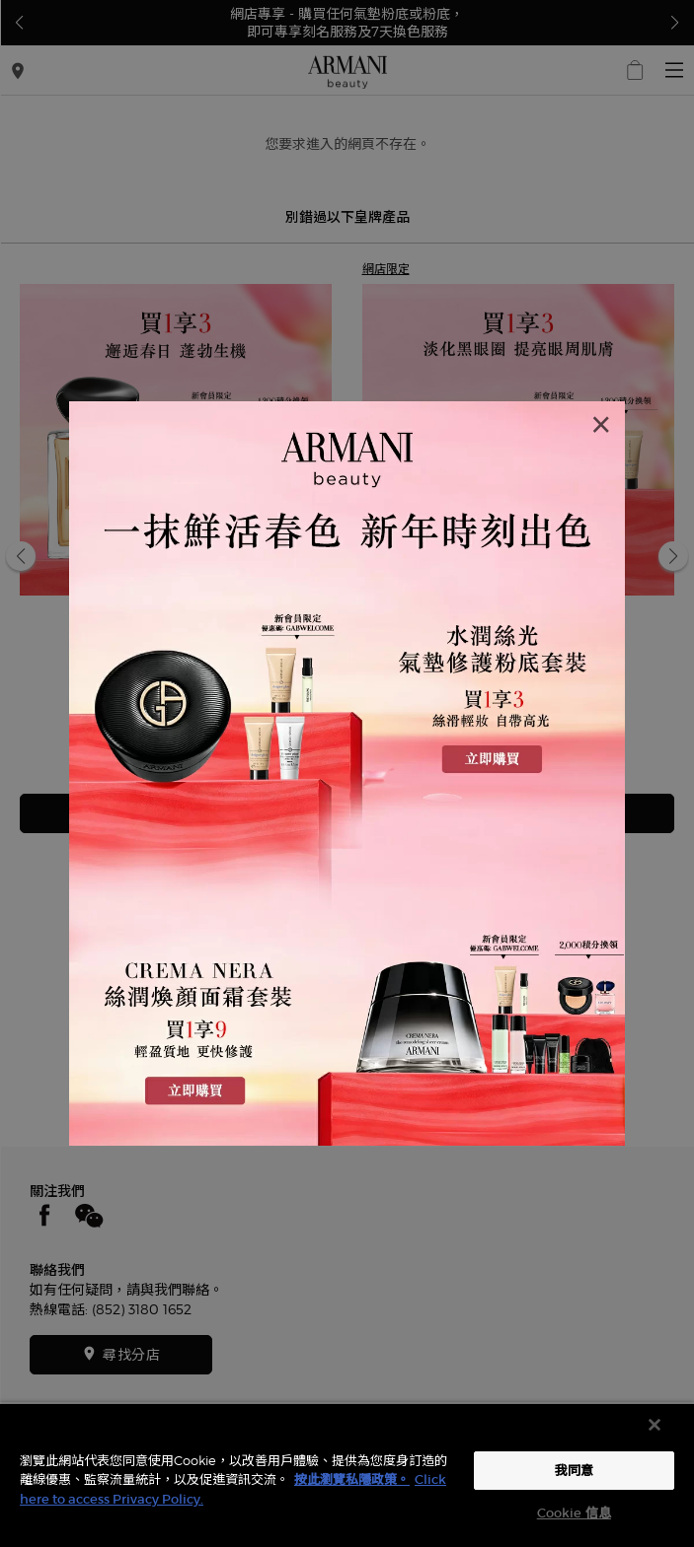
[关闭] (654, 1425)
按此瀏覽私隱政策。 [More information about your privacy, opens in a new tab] (352, 1479)
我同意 (574, 1470)
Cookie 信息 (574, 1513)
